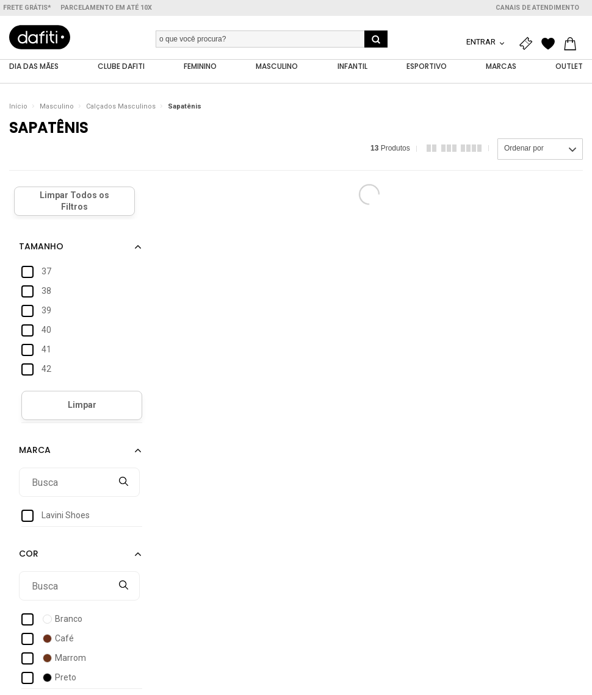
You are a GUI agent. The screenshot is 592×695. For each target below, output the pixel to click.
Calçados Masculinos (121, 106)
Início (18, 106)
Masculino (57, 106)
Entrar (481, 41)
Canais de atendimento (537, 8)
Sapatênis (184, 106)
